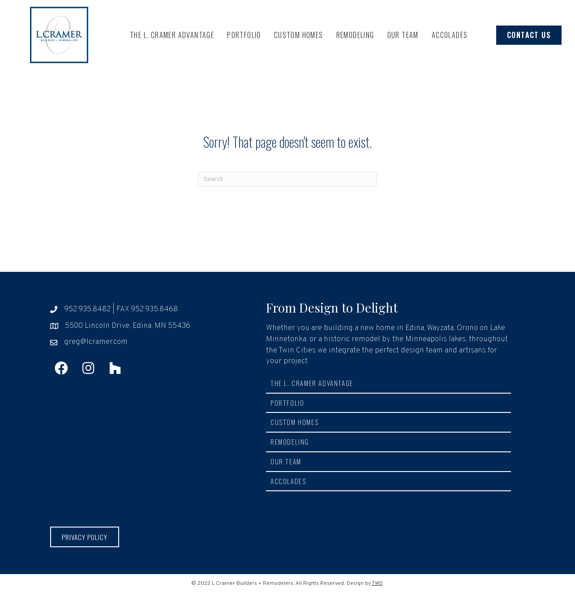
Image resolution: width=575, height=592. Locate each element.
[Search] (287, 179)
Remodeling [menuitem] (355, 35)
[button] (61, 368)
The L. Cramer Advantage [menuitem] (172, 35)
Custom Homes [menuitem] (298, 35)
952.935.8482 (87, 309)
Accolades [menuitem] (450, 35)
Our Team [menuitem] (403, 35)
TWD (377, 583)
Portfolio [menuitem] (244, 35)
